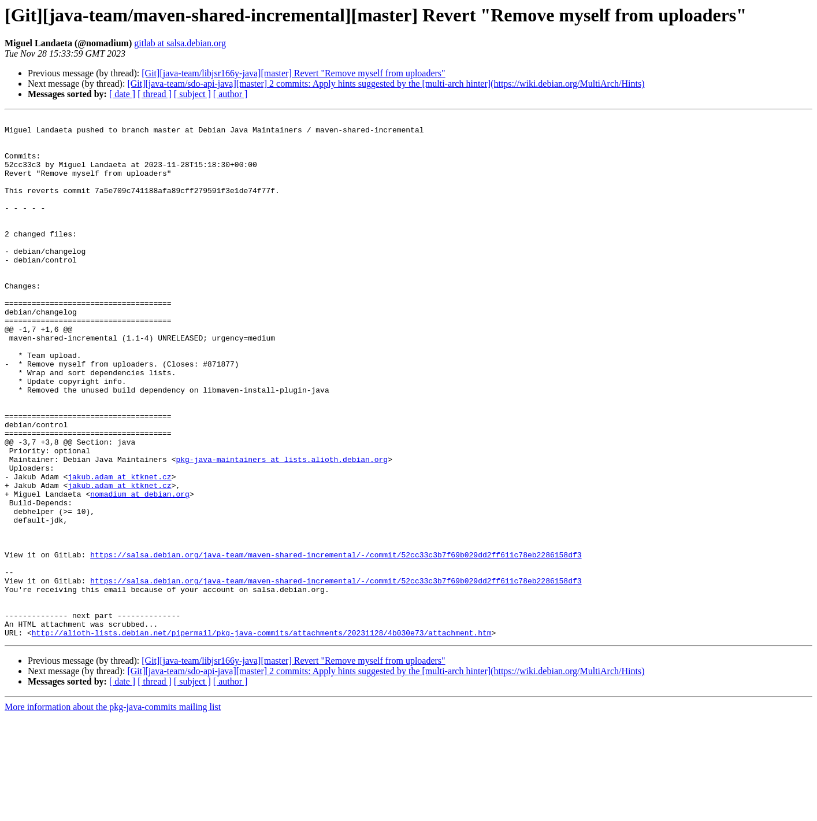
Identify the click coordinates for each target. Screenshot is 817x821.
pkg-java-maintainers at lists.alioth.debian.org (282, 528)
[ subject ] (192, 94)
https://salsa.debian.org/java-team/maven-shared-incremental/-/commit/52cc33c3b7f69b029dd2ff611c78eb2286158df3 (335, 643)
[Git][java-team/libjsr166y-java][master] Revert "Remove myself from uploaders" (293, 73)
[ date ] (122, 94)
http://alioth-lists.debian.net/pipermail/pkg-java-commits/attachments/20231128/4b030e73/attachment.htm (262, 736)
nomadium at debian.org (140, 570)
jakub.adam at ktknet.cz (119, 549)
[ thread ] (155, 94)
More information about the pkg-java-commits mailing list (113, 811)
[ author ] (230, 94)
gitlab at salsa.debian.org (180, 43)
